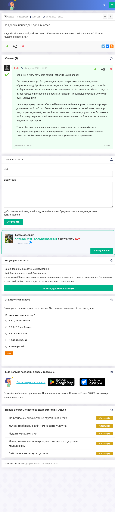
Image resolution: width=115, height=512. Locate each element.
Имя (6, 169)
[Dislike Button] (22, 46)
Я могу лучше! (101, 250)
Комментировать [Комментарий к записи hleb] (23, 145)
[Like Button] (6, 46)
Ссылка (106, 145)
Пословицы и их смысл (30, 382)
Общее (10, 17)
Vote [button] (9, 353)
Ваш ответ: (10, 179)
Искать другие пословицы (58, 288)
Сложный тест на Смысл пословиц (36, 238)
